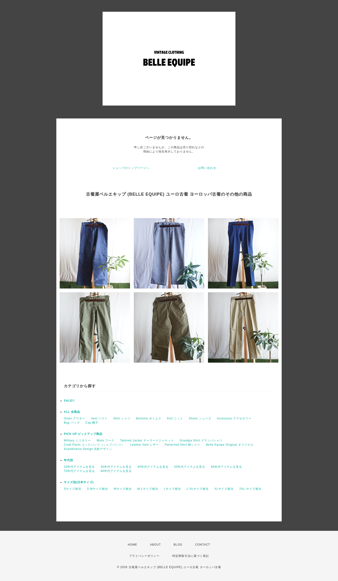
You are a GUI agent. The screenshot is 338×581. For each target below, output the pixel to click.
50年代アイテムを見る (189, 466)
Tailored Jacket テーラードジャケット (147, 440)
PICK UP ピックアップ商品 (83, 434)
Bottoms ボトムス (148, 418)
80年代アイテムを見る (116, 471)
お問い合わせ (207, 168)
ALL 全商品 (72, 412)
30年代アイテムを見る (116, 466)
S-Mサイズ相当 (97, 488)
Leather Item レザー (144, 444)
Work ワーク (105, 440)
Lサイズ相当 (172, 488)
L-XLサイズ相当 (198, 488)
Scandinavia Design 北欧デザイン (88, 449)
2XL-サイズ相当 (250, 488)
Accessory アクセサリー (234, 418)
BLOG (178, 544)
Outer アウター (74, 418)
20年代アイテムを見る (79, 466)
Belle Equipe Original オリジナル (230, 444)
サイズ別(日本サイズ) (79, 482)
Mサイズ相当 (123, 488)
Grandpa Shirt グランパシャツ (201, 440)
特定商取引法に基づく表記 (190, 556)
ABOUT (155, 544)
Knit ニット (175, 418)
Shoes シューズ (200, 418)
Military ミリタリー (77, 440)
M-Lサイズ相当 (147, 488)
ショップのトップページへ (131, 168)
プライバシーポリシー (144, 556)
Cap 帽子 (91, 422)
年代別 (68, 460)
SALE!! (69, 400)
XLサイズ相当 (224, 488)
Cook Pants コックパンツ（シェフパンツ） (94, 444)
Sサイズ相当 (72, 488)
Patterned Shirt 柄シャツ (182, 444)
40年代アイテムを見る (152, 466)
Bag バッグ (72, 422)
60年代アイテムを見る (226, 466)
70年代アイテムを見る (79, 471)
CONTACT (202, 544)
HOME (132, 544)
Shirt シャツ (122, 418)
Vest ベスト (99, 418)
